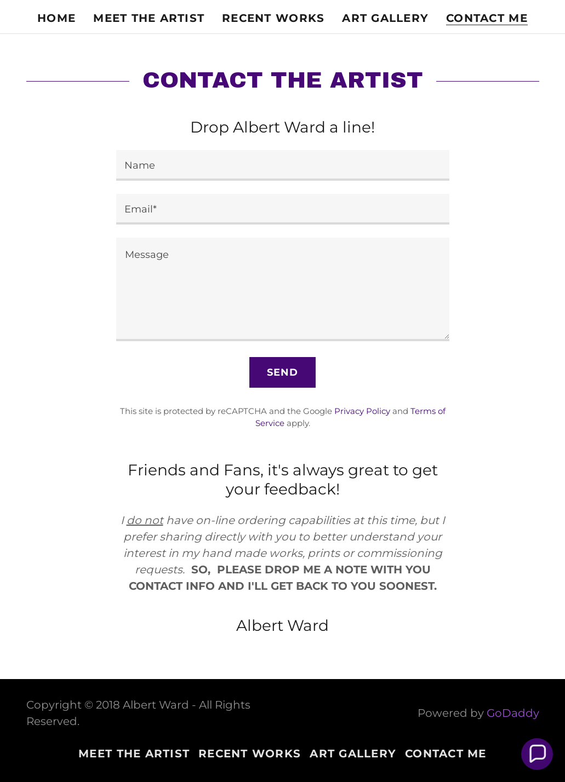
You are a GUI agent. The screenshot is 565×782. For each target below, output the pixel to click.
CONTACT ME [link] (487, 18)
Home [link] (56, 18)
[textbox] (282, 165)
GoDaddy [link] (513, 713)
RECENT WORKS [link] (273, 18)
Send (283, 372)
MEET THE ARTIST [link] (148, 18)
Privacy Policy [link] (362, 411)
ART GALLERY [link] (385, 18)
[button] (537, 754)
